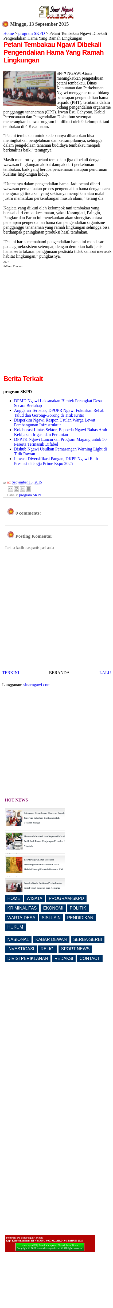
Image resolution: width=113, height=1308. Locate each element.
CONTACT (90, 958)
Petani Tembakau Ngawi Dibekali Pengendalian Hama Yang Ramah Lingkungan (53, 52)
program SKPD (31, 33)
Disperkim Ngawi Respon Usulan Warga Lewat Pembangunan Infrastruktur (54, 422)
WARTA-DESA (21, 917)
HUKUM (15, 927)
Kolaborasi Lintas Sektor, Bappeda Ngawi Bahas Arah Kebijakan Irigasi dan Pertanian (60, 432)
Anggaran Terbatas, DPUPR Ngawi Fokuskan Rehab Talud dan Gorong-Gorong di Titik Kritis (59, 412)
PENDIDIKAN (80, 917)
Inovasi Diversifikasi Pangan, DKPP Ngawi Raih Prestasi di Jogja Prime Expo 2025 (56, 461)
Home (8, 33)
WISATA (34, 898)
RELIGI (47, 949)
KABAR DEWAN (51, 939)
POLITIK (78, 908)
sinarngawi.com (37, 684)
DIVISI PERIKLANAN (27, 958)
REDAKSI (63, 958)
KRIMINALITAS (22, 908)
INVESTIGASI (20, 949)
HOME (13, 898)
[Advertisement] (50, 323)
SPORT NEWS (75, 949)
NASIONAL (18, 939)
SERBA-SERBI (87, 939)
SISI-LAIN (51, 917)
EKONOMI (53, 908)
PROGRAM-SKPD (66, 898)
